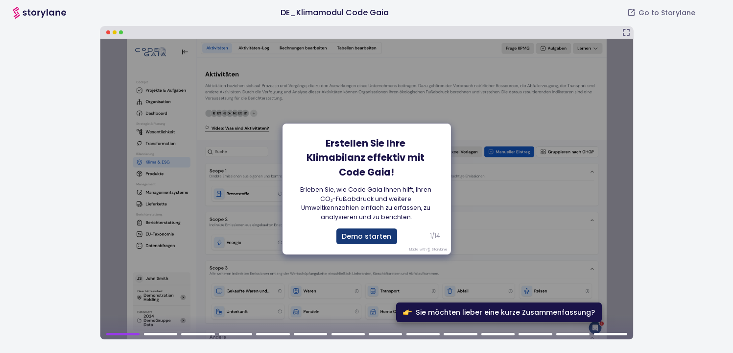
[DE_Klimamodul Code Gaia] (367, 183)
